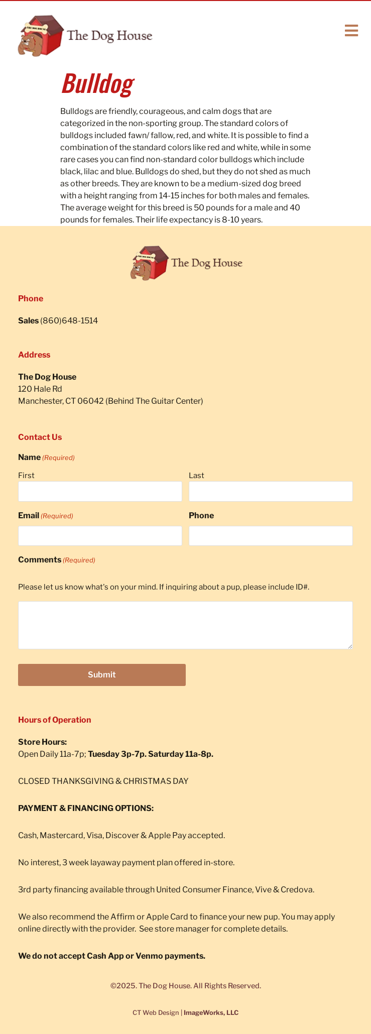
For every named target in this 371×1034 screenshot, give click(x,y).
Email (45, 516)
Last (196, 475)
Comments (56, 560)
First (26, 475)
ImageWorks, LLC (211, 1012)
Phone (201, 515)
